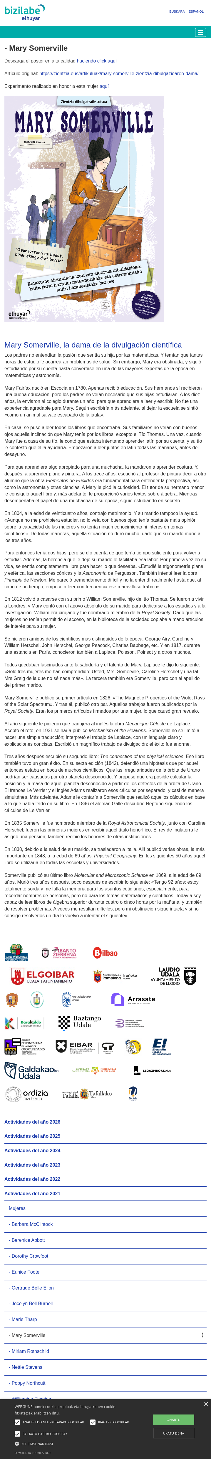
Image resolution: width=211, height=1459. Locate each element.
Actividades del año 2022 (32, 1179)
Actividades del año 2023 (32, 1164)
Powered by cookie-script (33, 1453)
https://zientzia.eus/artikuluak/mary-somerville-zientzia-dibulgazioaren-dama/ (119, 73)
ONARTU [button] (173, 1419)
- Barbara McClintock (31, 1224)
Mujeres (17, 1208)
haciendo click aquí (97, 60)
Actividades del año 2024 (32, 1150)
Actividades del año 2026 (32, 1121)
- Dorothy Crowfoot (28, 1256)
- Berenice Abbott (27, 1240)
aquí (104, 86)
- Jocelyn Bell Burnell (31, 1303)
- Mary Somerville (27, 1335)
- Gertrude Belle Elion (31, 1287)
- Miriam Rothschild (29, 1351)
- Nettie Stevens (25, 1367)
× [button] (206, 1404)
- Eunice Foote (24, 1271)
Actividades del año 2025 (32, 1136)
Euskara (177, 11)
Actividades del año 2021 (32, 1193)
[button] (74, 1443)
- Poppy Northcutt (27, 1383)
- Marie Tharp (23, 1319)
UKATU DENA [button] (173, 1433)
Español (196, 11)
